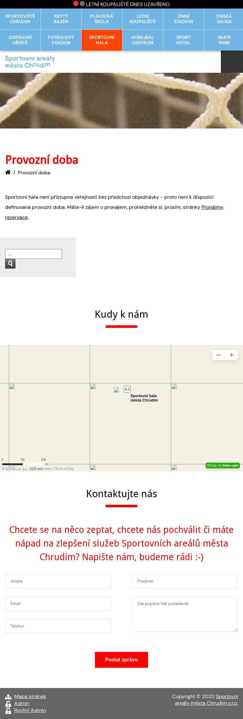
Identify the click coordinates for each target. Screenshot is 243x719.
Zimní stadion (183, 19)
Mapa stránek (30, 696)
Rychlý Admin (30, 710)
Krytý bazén (61, 19)
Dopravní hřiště (20, 40)
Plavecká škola (101, 19)
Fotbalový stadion (61, 40)
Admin (21, 703)
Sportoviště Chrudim (20, 19)
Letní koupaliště (142, 19)
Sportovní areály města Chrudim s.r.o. (206, 699)
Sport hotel (183, 40)
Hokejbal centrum (142, 40)
